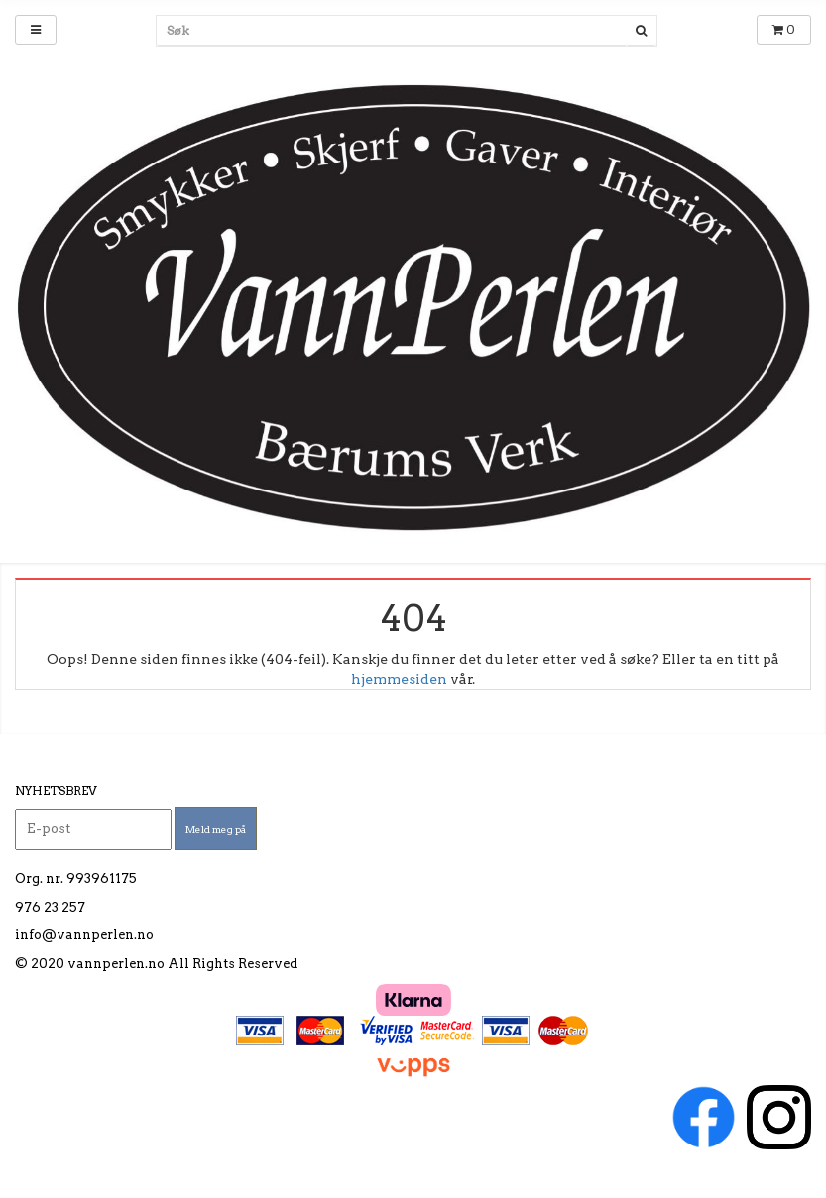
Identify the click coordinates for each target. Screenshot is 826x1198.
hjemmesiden (399, 679)
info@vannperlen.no (84, 934)
